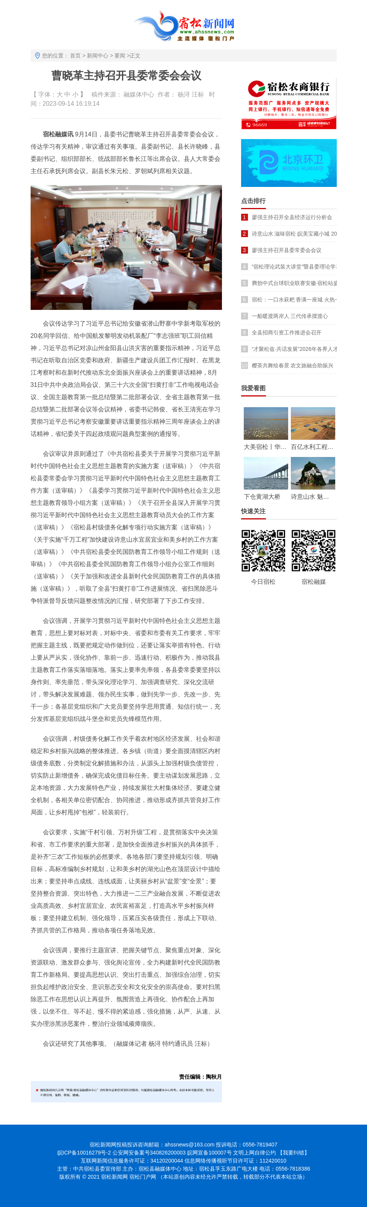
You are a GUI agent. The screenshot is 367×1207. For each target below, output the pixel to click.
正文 (135, 55)
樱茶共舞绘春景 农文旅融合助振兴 (293, 365)
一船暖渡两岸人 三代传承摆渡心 (290, 316)
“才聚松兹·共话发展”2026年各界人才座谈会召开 (308, 349)
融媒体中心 (139, 94)
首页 (75, 55)
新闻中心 (97, 55)
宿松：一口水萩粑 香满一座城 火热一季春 (301, 299)
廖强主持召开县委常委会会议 (286, 250)
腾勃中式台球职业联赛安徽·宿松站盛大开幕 (303, 283)
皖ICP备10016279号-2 (84, 1153)
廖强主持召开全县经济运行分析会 (292, 217)
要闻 (119, 55)
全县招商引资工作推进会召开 (286, 332)
